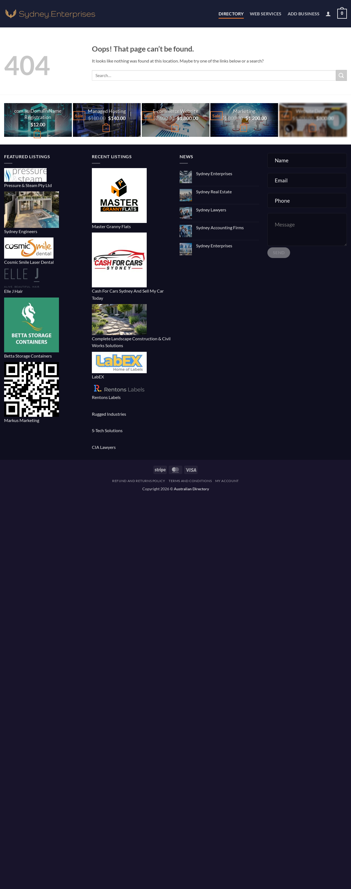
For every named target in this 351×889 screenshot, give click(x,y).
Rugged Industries (109, 414)
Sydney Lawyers (211, 209)
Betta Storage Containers (28, 355)
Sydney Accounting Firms (220, 227)
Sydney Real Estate (214, 191)
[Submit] (341, 75)
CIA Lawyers (104, 447)
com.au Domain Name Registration (37, 114)
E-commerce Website (175, 111)
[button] (328, 14)
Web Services (266, 13)
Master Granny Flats (111, 226)
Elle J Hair (13, 291)
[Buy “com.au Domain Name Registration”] (37, 134)
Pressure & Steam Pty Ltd (28, 185)
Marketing (244, 111)
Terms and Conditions (190, 481)
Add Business (304, 13)
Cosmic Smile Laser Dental (29, 262)
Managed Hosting (107, 111)
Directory (231, 13)
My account (227, 481)
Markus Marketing (21, 420)
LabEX (98, 376)
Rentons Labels (106, 397)
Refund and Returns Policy (138, 481)
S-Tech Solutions (107, 430)
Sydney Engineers (20, 231)
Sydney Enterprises (214, 173)
